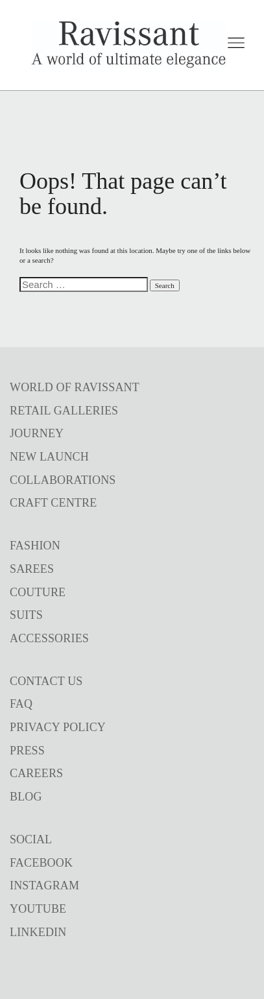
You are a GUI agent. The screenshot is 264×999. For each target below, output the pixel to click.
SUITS (26, 614)
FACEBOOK (41, 862)
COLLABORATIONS (63, 480)
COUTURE (38, 592)
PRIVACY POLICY (58, 727)
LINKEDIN (38, 932)
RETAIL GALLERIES (64, 410)
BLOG (26, 796)
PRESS (27, 750)
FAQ (21, 703)
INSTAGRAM (44, 885)
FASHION (35, 545)
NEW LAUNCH (49, 456)
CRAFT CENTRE (53, 502)
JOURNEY (37, 433)
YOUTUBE (38, 908)
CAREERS (36, 773)
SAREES (32, 568)
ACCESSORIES (49, 638)
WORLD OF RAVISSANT (74, 387)
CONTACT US (46, 681)
